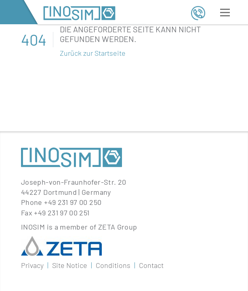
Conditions (113, 192)
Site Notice (69, 192)
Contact (151, 192)
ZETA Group (117, 154)
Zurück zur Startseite (93, 52)
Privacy (32, 192)
